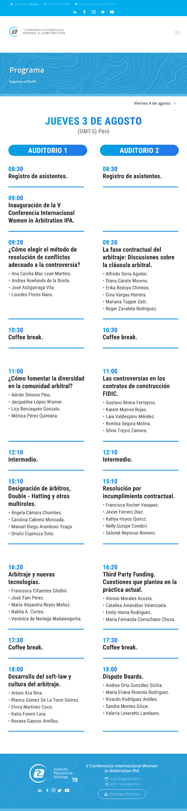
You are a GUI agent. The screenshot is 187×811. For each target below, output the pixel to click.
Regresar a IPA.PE (22, 81)
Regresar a (23, 4)
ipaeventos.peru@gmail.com (95, 4)
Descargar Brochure (121, 794)
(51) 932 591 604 (56, 4)
